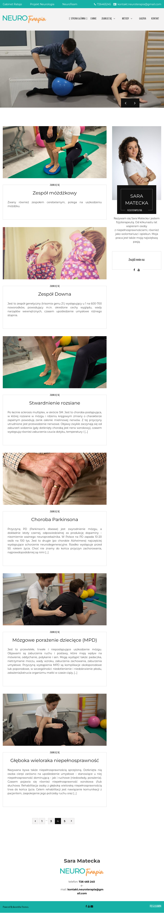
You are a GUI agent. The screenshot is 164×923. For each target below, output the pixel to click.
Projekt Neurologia (42, 4)
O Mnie (93, 18)
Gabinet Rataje (12, 4)
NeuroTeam (69, 4)
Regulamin (155, 906)
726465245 (102, 4)
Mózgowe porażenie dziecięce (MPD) (54, 640)
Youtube (89, 906)
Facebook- (86, 906)
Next (134, 103)
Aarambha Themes (20, 907)
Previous (125, 103)
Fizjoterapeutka (134, 210)
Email (91, 906)
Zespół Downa (54, 294)
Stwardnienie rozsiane (54, 403)
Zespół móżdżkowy (55, 193)
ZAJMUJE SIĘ (107, 18)
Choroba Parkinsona (54, 519)
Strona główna (78, 18)
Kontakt (155, 18)
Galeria (142, 18)
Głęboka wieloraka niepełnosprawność (54, 760)
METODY (125, 18)
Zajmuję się (55, 185)
